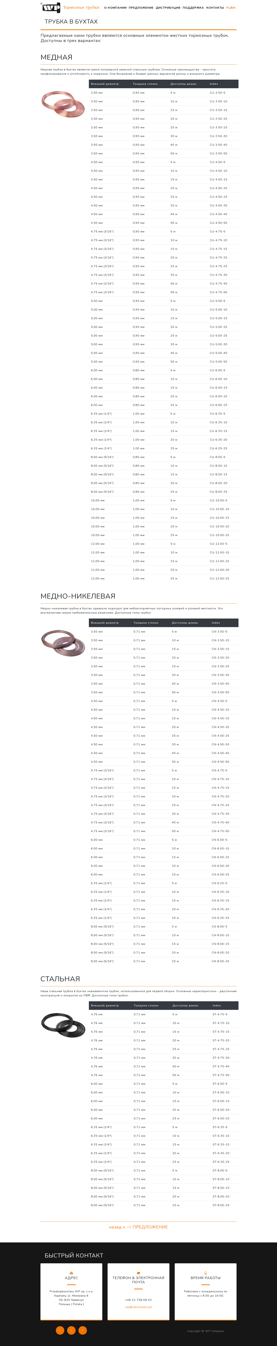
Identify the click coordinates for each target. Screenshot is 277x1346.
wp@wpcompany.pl (138, 1307)
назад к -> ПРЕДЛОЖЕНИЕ (138, 1227)
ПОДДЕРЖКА (193, 8)
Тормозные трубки (69, 7)
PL (228, 8)
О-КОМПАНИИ (115, 8)
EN (233, 8)
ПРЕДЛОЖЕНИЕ (141, 8)
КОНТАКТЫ (215, 8)
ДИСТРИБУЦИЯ (168, 8)
